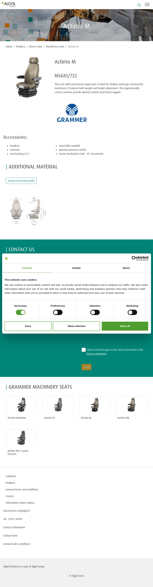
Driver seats (35, 46)
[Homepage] (12, 4)
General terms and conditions (22, 489)
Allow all (125, 326)
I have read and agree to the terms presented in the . (115, 351)
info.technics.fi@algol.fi (16, 510)
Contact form (10, 535)
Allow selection (76, 326)
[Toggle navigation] (149, 5)
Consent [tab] (27, 268)
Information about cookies (20, 502)
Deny (28, 326)
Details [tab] (76, 268)
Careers (10, 496)
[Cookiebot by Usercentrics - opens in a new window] (134, 258)
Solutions (11, 476)
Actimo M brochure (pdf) (21, 180)
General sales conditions (16, 544)
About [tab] (126, 268)
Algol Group (38, 566)
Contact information (14, 527)
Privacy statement (96, 353)
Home (9, 46)
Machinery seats (55, 46)
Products (20, 46)
